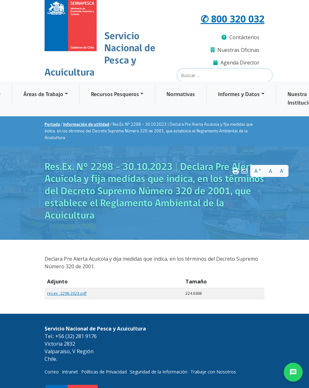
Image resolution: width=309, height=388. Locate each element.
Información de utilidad (86, 124)
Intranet (70, 372)
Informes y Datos (239, 95)
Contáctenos (240, 37)
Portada (52, 124)
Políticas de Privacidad (104, 372)
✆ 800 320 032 (232, 18)
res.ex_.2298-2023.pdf (67, 293)
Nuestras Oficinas (235, 49)
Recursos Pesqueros (115, 95)
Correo (52, 372)
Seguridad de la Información (158, 372)
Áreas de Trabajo (43, 95)
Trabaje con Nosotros (213, 372)
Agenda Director (236, 62)
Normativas (181, 95)
